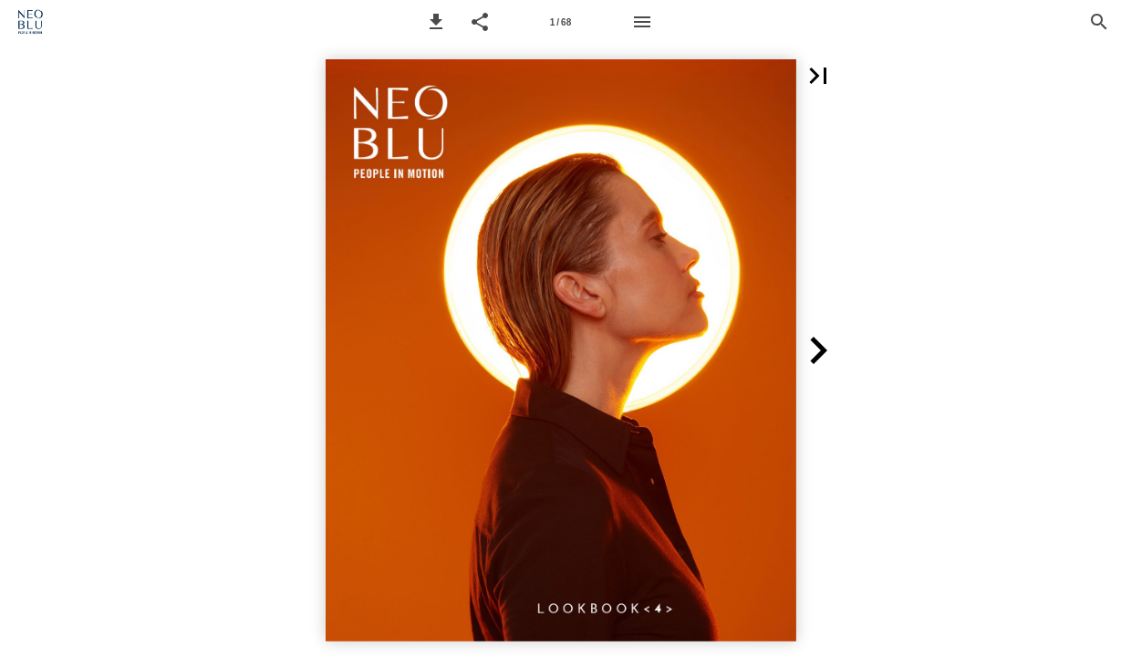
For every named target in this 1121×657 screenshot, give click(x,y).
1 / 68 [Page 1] (560, 22)
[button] (436, 22)
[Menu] (642, 22)
